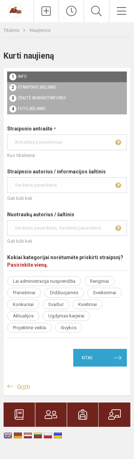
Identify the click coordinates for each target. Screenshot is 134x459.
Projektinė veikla (29, 327)
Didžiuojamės (64, 292)
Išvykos (68, 327)
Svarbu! (56, 304)
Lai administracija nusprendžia (44, 281)
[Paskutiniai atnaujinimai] (71, 11)
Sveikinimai (104, 292)
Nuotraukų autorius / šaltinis (67, 224)
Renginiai (99, 281)
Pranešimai (24, 292)
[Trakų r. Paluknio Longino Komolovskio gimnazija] (16, 10)
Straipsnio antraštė (67, 138)
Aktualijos (23, 316)
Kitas (87, 357)
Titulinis (12, 30)
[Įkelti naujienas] (46, 11)
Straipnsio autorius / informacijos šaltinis (67, 181)
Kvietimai (87, 304)
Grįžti (23, 387)
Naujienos (40, 30)
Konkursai (23, 304)
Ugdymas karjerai (66, 316)
